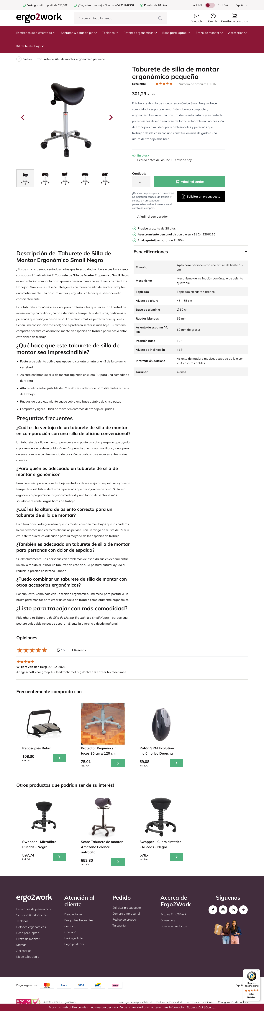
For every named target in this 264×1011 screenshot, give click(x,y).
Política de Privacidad (169, 1002)
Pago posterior (74, 944)
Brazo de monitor (209, 33)
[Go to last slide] (23, 117)
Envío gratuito (73, 938)
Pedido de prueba (124, 919)
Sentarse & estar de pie (79, 33)
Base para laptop (176, 33)
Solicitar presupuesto (126, 907)
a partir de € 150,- (161, 240)
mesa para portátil (109, 594)
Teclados (110, 33)
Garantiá (70, 932)
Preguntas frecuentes (78, 920)
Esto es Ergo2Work (173, 914)
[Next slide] (110, 117)
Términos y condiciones (200, 1002)
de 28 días (157, 228)
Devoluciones (73, 914)
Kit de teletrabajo (30, 46)
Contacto (70, 926)
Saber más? (195, 1007)
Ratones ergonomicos (140, 33)
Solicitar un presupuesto (200, 196)
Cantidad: (139, 173)
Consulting (167, 920)
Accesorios (237, 33)
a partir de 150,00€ (47, 5)
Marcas (21, 945)
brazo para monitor (29, 600)
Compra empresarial (126, 913)
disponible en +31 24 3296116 (176, 234)
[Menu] (258, 971)
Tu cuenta (119, 925)
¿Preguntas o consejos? (92, 5)
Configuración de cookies (233, 1002)
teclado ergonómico (74, 594)
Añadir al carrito (189, 181)
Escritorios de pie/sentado (36, 33)
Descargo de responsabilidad (135, 1002)
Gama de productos (173, 926)
